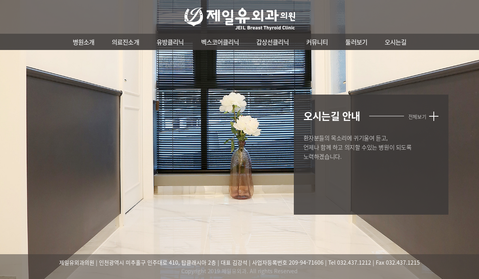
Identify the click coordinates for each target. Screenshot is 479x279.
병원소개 (83, 41)
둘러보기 (356, 41)
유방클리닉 (170, 41)
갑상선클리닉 (272, 41)
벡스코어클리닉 (220, 41)
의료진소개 (125, 41)
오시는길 (395, 41)
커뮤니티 (317, 41)
